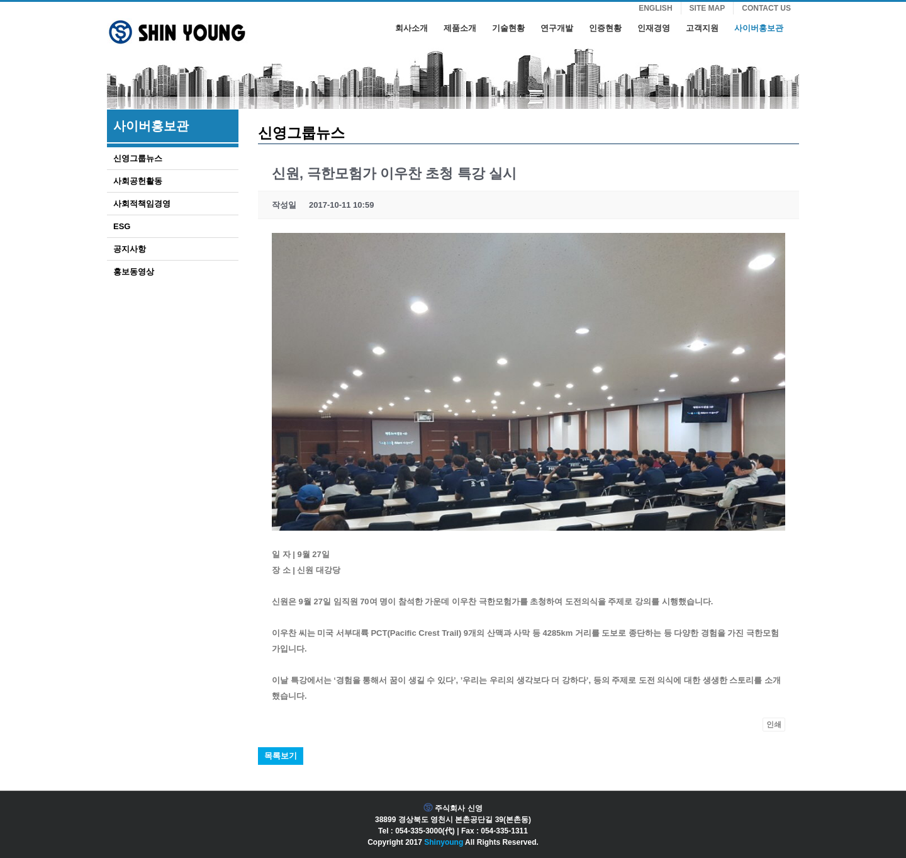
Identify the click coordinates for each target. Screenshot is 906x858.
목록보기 (280, 755)
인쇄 (773, 724)
